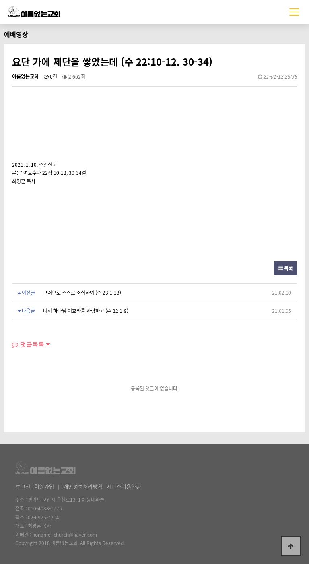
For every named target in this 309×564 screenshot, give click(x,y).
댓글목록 (28, 344)
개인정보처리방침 (83, 487)
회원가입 (44, 487)
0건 (50, 76)
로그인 (22, 487)
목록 (285, 268)
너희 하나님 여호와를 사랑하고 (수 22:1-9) (85, 310)
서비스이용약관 (124, 487)
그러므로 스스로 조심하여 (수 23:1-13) (82, 292)
